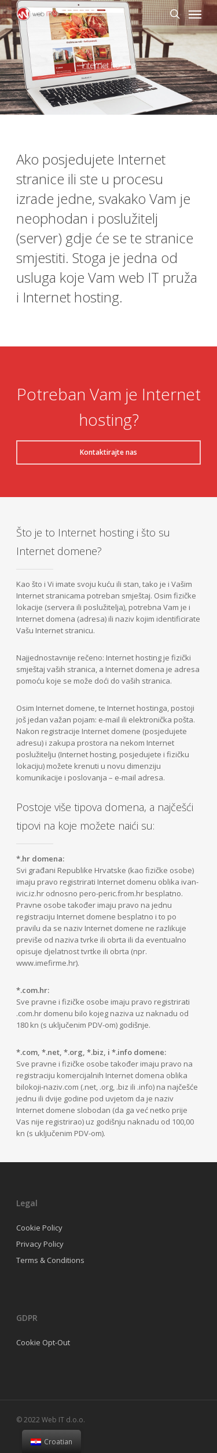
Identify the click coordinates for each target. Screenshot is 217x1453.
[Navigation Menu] (195, 14)
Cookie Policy (39, 1227)
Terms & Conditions (50, 1260)
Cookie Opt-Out (43, 1342)
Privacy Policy (40, 1244)
